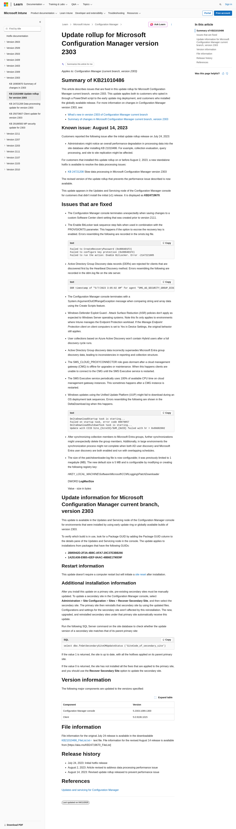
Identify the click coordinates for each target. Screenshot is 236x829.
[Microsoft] (6, 4)
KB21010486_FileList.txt (76, 740)
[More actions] (171, 24)
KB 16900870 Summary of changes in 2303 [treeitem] (22, 85)
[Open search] (220, 4)
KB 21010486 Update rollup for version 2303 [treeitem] (24, 95)
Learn (65, 24)
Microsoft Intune (81, 24)
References (202, 62)
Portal (207, 13)
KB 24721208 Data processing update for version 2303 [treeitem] (24, 105)
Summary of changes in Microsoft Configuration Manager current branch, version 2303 (118, 119)
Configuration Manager (106, 24)
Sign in (228, 4)
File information (204, 53)
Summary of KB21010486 (210, 30)
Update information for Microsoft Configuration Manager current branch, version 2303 (213, 42)
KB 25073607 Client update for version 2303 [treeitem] (24, 115)
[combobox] (22, 28)
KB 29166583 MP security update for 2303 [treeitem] (22, 125)
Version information (206, 49)
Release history (204, 58)
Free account (223, 13)
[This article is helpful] (223, 73)
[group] (121, 288)
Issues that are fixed (207, 35)
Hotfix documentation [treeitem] (17, 36)
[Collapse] (40, 22)
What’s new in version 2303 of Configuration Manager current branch (108, 114)
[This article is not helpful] (227, 73)
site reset (140, 574)
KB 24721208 (76, 171)
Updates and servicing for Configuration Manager (90, 790)
